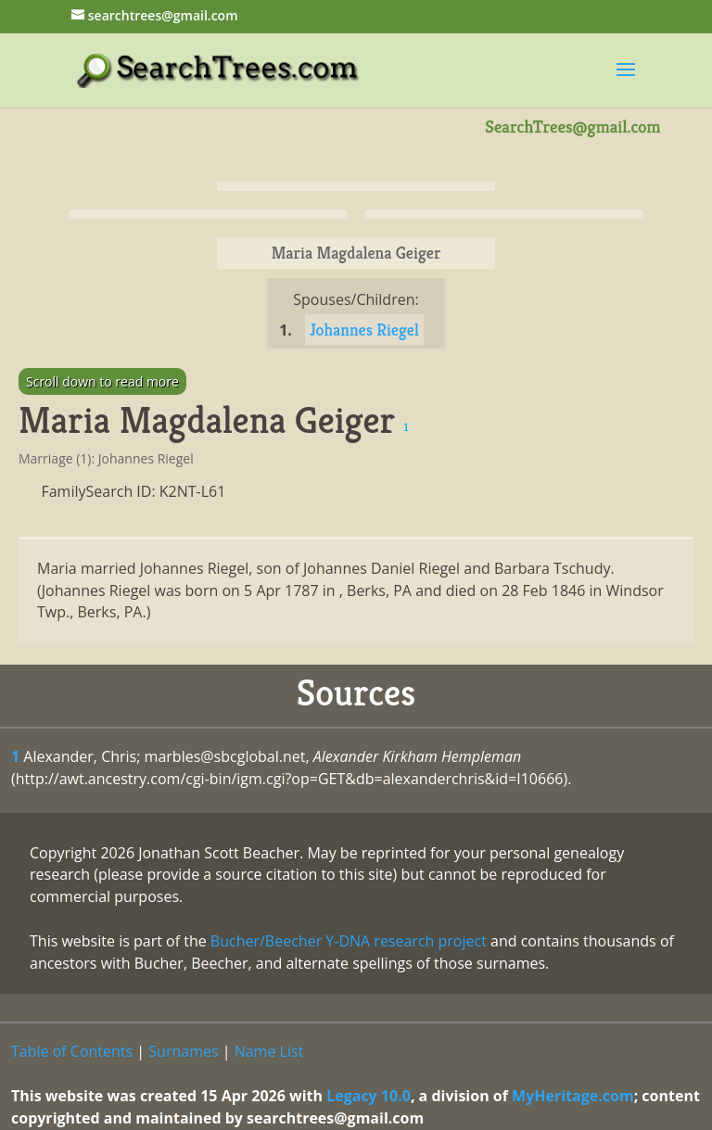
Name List (269, 1051)
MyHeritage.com (573, 1096)
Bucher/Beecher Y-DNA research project (348, 941)
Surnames (183, 1051)
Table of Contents (72, 1051)
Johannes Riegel (364, 329)
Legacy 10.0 (368, 1096)
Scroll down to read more (102, 381)
